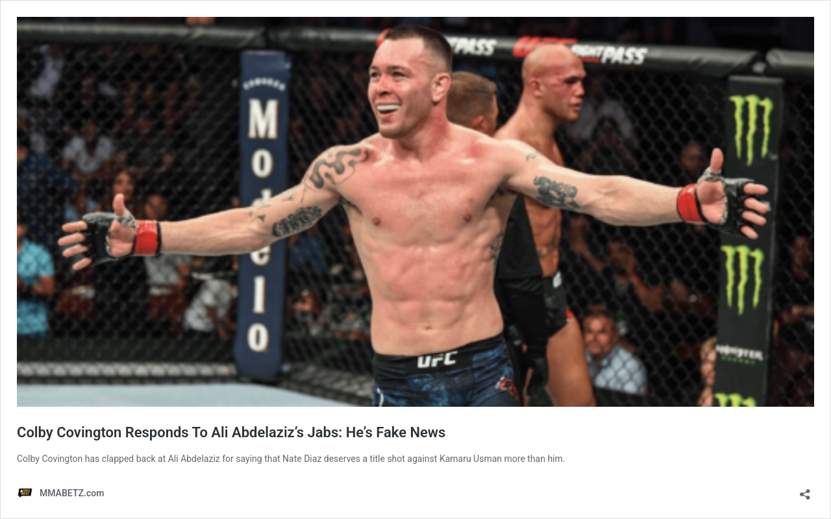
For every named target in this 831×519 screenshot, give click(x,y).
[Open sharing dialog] (805, 490)
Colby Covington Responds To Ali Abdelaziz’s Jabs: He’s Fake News (231, 432)
